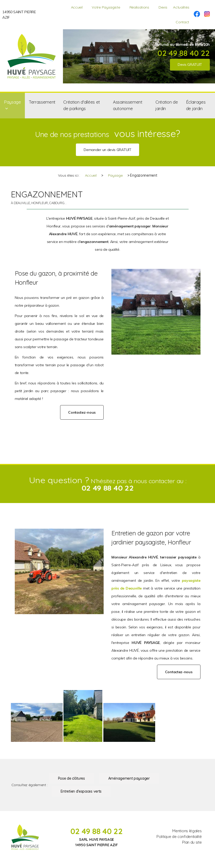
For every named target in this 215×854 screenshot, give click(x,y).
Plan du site (192, 842)
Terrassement (42, 102)
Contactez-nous (82, 412)
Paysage (12, 102)
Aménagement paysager (129, 778)
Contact (182, 22)
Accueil (77, 7)
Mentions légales (187, 830)
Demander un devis (107, 149)
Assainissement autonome (127, 105)
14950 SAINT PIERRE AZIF (19, 15)
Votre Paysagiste (106, 7)
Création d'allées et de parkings (81, 105)
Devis (163, 7)
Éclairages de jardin (196, 105)
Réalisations (139, 7)
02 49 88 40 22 (183, 53)
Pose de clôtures (71, 778)
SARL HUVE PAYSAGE (96, 839)
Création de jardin (166, 105)
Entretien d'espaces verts (81, 791)
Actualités (181, 7)
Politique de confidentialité (179, 836)
